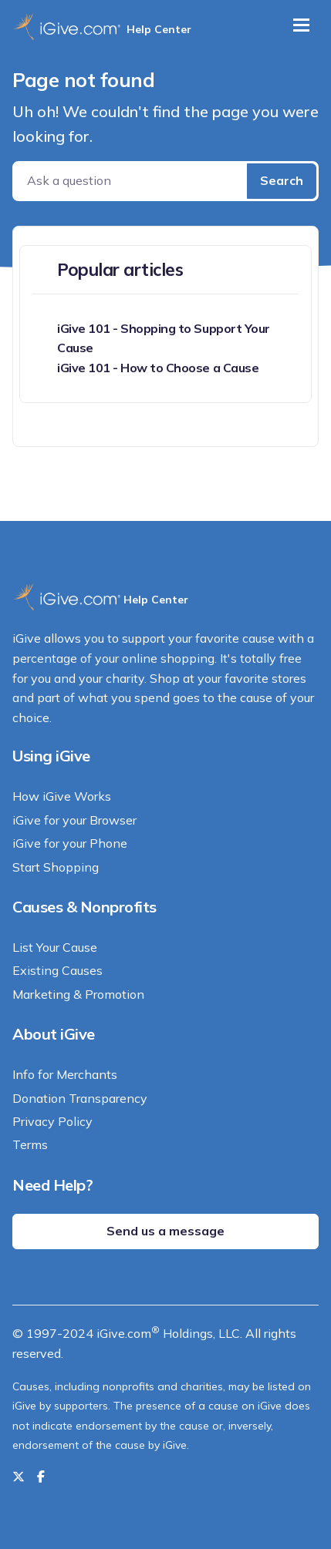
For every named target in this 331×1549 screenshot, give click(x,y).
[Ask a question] (131, 181)
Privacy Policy (52, 1121)
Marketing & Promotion (78, 994)
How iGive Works (61, 796)
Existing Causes (57, 970)
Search (281, 180)
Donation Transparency (79, 1098)
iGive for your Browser (74, 820)
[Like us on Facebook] (41, 1476)
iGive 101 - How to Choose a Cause (157, 367)
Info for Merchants (64, 1074)
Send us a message (165, 1230)
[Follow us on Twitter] (18, 1476)
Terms (30, 1144)
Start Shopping (55, 867)
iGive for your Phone (69, 843)
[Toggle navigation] (301, 25)
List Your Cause (54, 947)
